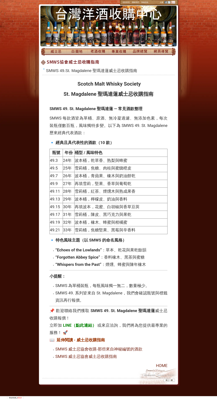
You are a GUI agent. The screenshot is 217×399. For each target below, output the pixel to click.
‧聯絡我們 (135, 2)
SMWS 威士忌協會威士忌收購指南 (86, 356)
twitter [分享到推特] (169, 2)
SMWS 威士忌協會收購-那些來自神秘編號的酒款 (98, 349)
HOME (161, 365)
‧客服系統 (144, 2)
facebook (165, 2)
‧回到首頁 (126, 2)
